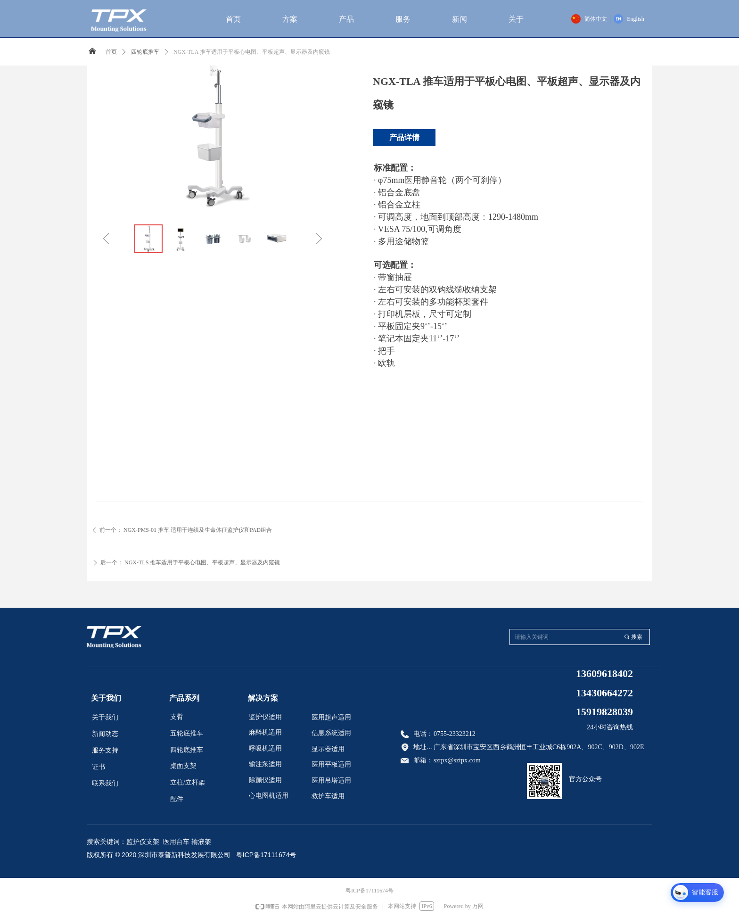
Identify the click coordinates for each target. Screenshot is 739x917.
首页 (233, 19)
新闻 (459, 19)
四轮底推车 (145, 52)
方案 (289, 19)
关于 (516, 19)
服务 (403, 19)
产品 (346, 19)
